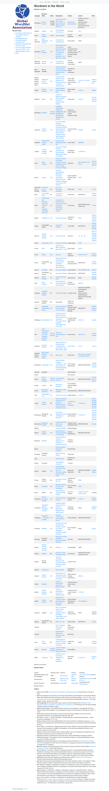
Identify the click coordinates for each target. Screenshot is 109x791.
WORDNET (81, 142)
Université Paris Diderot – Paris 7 (61, 249)
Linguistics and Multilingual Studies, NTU (61, 142)
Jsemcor (94, 346)
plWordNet (44, 486)
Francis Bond (71, 346)
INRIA (57, 247)
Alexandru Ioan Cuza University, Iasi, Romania (61, 525)
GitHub (25, 788)
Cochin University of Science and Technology (61, 424)
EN (81, 346)
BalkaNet (44, 112)
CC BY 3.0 (80, 499)
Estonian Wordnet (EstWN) (44, 236)
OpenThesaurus (83, 684)
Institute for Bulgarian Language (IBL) (61, 96)
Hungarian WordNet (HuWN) (44, 293)
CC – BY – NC (82, 236)
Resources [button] (56, 2)
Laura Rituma (71, 401)
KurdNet (44, 385)
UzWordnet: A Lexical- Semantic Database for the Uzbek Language (58, 779)
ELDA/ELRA (95, 306)
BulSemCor (95, 101)
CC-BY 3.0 (81, 320)
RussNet (44, 553)
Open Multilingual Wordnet (45, 40)
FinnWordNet (45, 243)
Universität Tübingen (61, 270)
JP (79, 346)
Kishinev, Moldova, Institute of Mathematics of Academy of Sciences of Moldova (61, 441)
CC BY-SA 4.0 (81, 403)
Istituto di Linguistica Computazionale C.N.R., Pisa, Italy (61, 308)
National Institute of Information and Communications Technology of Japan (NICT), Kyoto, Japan (61, 346)
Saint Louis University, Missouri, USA (61, 334)
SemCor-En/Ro (96, 528)
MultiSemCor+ (96, 320)
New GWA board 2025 (21, 38)
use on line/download (85, 674)
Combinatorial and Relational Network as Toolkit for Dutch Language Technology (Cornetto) (45, 205)
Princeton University (61, 218)
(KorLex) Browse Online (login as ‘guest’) (96, 379)
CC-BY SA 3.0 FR (82, 254)
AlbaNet (44, 31)
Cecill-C (80, 248)
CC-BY (80, 243)
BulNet (43, 99)
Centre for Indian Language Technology (61, 576)
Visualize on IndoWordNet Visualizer (95, 365)
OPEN (79, 177)
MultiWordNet (45, 320)
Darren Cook (59, 355)
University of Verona (61, 395)
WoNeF (44, 254)
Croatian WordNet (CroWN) (44, 151)
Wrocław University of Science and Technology (61, 486)
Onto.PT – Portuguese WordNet (45, 498)
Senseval (94, 221)
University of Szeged (61, 293)
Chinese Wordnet (96, 130)
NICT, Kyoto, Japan (61, 58)
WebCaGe (94, 270)
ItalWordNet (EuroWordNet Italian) (45, 308)
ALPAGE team (59, 245)
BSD (79, 51)
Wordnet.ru (59, 547)
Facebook (94, 424)
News (62, 2)
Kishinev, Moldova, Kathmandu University (61, 448)
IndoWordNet (45, 365)
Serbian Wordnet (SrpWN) (44, 592)
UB (63, 622)
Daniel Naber (63, 683)
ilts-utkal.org (45, 570)
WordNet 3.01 (45, 218)
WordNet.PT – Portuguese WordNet (45, 517)
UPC (61, 622)
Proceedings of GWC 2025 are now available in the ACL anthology (24, 34)
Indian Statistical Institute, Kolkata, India (60, 90)
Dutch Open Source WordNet (45, 189)
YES (51, 31)
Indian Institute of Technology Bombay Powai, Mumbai (61, 283)
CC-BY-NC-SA (81, 151)
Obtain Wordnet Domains (86, 678)
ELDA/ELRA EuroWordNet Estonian (95, 238)
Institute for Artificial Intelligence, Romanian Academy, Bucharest (61, 530)
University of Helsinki (61, 243)
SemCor (94, 215)
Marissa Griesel (72, 24)
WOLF (43, 248)
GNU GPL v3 (81, 334)
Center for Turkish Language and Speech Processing (61, 649)
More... (17, 53)
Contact (67, 2)
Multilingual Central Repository (45, 81)
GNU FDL (80, 283)
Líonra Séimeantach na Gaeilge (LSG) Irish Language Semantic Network (45, 334)
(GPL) (79, 31)
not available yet (82, 601)
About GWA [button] (47, 2)
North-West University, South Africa (61, 72)
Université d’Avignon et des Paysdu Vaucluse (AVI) (61, 260)
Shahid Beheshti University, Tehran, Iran (60, 468)
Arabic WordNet (60, 35)
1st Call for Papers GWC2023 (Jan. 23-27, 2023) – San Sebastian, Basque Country (23, 49)
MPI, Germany (64, 675)
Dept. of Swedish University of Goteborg (60, 627)
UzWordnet (45, 657)
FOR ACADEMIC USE (83, 270)
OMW (51, 248)
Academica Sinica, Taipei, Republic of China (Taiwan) (61, 136)
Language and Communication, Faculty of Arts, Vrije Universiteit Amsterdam (61, 203)
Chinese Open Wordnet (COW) (45, 142)
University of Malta (61, 428)
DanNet (44, 177)
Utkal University (60, 458)
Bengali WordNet (96, 90)
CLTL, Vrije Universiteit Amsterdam (59, 189)
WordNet (80, 130)
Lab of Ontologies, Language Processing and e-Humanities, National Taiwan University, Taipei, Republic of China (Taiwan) (61, 127)
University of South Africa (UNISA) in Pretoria (61, 68)
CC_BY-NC (81, 592)
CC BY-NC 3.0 (81, 415)
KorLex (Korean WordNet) (44, 379)
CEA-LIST (58, 254)
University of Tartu (60, 236)
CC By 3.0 (80, 80)
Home (41, 2)
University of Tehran (61, 479)
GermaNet (44, 270)
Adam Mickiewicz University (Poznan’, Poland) (61, 492)
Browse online (95, 254)
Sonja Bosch (71, 22)
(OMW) (52, 35)
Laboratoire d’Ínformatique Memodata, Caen (60, 265)
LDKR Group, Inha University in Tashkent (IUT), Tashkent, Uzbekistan (60, 657)
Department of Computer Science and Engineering (61, 599)
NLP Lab (58, 481)
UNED (57, 622)
